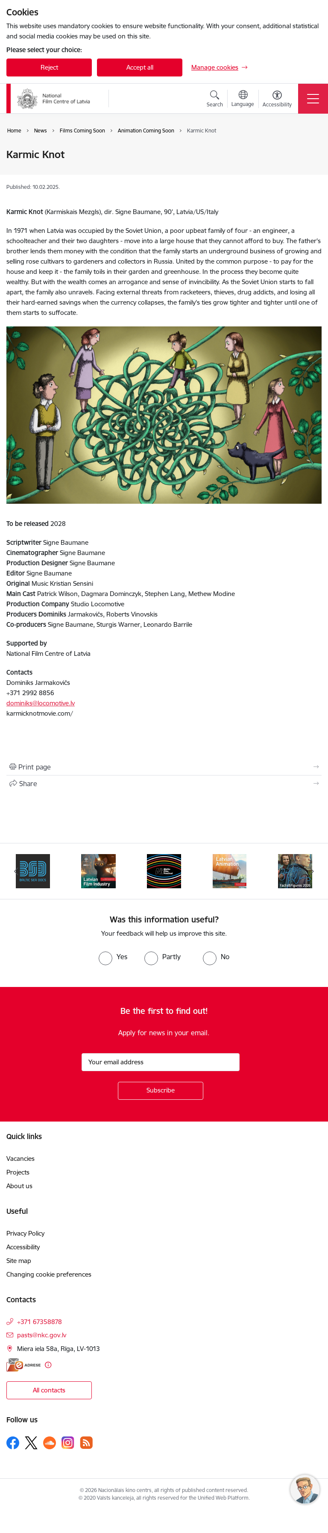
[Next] (311, 871)
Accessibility (23, 1247)
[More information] (48, 1365)
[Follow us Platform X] (31, 1442)
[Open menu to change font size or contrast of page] (277, 100)
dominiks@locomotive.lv (40, 703)
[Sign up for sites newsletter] (160, 1091)
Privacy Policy (25, 1233)
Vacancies (20, 1158)
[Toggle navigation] (313, 99)
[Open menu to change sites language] (242, 99)
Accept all (139, 67)
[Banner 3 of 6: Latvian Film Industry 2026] (98, 870)
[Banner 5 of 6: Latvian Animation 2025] (230, 870)
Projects (17, 1172)
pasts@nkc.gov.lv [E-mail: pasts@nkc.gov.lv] (41, 1335)
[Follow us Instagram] (68, 1442)
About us (19, 1186)
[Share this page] (164, 783)
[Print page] (164, 767)
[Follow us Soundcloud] (49, 1442)
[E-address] (23, 1365)
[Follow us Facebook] (12, 1442)
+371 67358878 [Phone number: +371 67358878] (39, 1322)
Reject (49, 67)
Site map (18, 1261)
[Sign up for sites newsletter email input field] (161, 1062)
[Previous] (16, 871)
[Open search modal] (214, 100)
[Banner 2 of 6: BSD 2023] (33, 870)
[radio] (113, 957)
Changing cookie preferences (48, 1274)
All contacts (49, 1390)
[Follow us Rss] (86, 1442)
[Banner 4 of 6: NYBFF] (164, 870)
